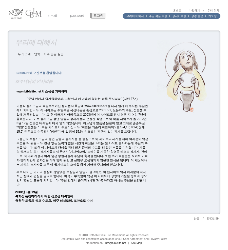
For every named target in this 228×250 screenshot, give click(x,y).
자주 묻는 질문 (54, 54)
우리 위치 (213, 10)
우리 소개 (24, 54)
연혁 (37, 54)
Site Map (136, 242)
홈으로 (177, 10)
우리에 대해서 (135, 16)
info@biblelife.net (115, 242)
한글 (196, 218)
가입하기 (194, 10)
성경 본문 (197, 16)
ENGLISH (213, 218)
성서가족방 (179, 16)
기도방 (212, 16)
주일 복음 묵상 (158, 16)
